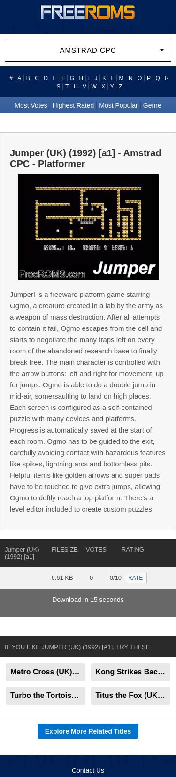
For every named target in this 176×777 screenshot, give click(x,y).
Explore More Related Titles (88, 731)
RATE (135, 578)
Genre (152, 105)
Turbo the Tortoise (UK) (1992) (47, 695)
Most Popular (118, 105)
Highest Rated (73, 105)
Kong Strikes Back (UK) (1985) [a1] (133, 672)
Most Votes (31, 105)
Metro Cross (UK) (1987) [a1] (47, 672)
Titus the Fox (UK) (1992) (133, 695)
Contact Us (88, 770)
